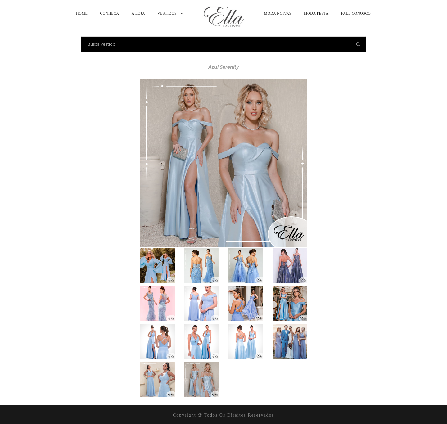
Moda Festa (316, 13)
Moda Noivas (277, 13)
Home (82, 13)
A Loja (138, 13)
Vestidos (167, 13)
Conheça (109, 13)
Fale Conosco (356, 13)
